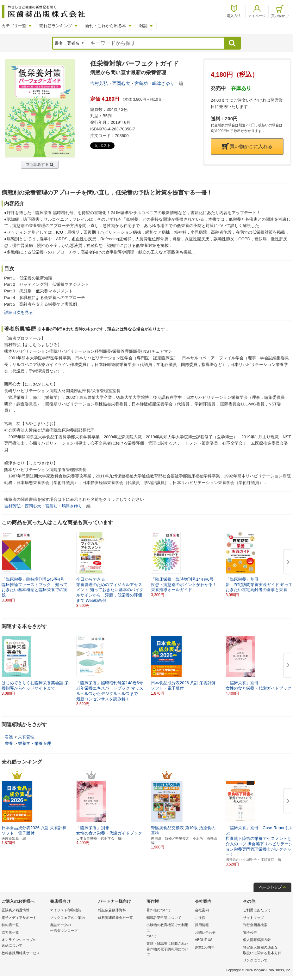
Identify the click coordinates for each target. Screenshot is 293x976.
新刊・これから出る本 (105, 25)
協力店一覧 (10, 932)
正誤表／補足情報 (15, 910)
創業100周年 (205, 947)
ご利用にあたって (257, 910)
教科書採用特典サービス (21, 953)
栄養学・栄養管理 (34, 743)
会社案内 (202, 910)
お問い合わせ (205, 932)
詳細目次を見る (18, 312)
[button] (287, 562)
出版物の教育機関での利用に (169, 931)
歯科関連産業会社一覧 (115, 917)
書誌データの (72, 928)
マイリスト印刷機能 (65, 910)
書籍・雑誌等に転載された (169, 950)
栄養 (9, 743)
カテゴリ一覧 (14, 25)
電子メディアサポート (19, 917)
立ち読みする (37, 164)
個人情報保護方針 (257, 940)
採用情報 (202, 925)
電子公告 (250, 932)
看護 (9, 736)
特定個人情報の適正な (265, 950)
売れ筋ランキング (55, 25)
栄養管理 (26, 736)
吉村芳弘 (99, 83)
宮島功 (141, 83)
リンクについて (255, 960)
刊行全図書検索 (255, 925)
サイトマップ (253, 917)
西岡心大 (121, 83)
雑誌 (143, 25)
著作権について (158, 910)
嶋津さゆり (163, 83)
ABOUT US (204, 940)
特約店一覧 (10, 925)
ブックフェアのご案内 (67, 917)
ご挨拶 (200, 917)
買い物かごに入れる (247, 146)
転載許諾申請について (163, 917)
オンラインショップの (24, 943)
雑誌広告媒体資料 (112, 910)
